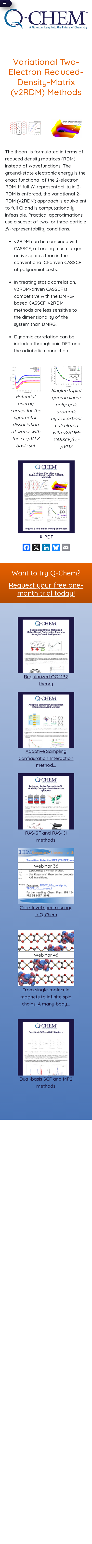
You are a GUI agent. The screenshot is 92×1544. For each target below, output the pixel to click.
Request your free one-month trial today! (46, 589)
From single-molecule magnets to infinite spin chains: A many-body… (45, 997)
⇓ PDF (46, 537)
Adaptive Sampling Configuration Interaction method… (45, 758)
